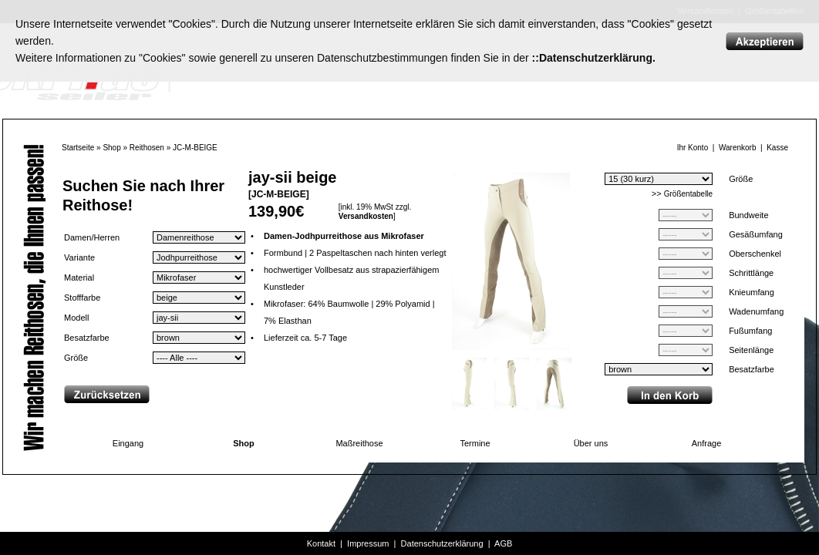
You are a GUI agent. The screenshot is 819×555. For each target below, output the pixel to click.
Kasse (777, 147)
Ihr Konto (693, 147)
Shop (111, 147)
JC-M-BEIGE (195, 147)
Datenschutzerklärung (442, 543)
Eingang (128, 443)
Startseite (78, 147)
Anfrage (707, 443)
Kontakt (321, 543)
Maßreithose (359, 443)
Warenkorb (738, 147)
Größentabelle (688, 194)
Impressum (368, 543)
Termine (475, 443)
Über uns (591, 443)
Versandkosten (366, 216)
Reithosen (147, 147)
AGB (503, 543)
